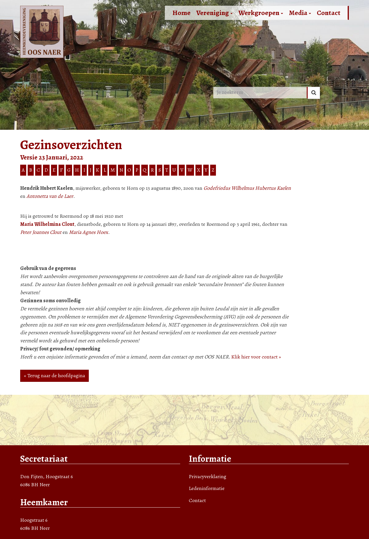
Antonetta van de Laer (50, 196)
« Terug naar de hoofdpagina (54, 375)
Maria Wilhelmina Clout (47, 224)
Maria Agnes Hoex (88, 232)
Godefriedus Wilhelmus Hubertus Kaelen (247, 188)
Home (181, 12)
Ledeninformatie (207, 488)
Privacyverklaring (207, 476)
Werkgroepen (260, 12)
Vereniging (214, 12)
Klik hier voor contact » (256, 356)
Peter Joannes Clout (40, 232)
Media (300, 12)
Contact (328, 12)
